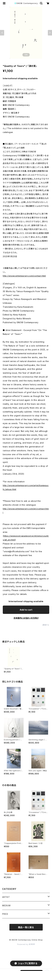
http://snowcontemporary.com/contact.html (24, 276)
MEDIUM (6, 905)
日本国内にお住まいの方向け (26, 618)
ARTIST (6, 897)
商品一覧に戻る (26, 927)
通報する (45, 625)
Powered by (26, 944)
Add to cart (26, 609)
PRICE (5, 914)
